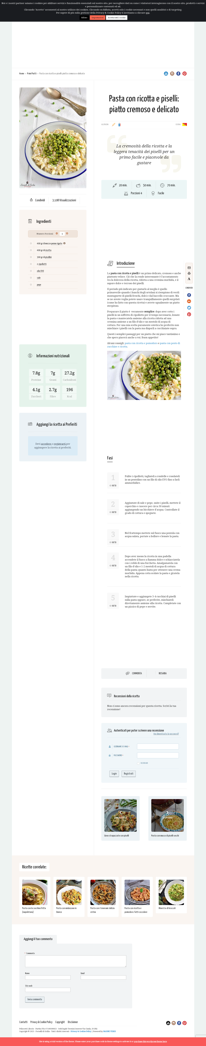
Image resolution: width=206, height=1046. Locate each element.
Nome (27, 973)
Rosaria (163, 673)
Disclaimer (73, 1022)
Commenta (137, 673)
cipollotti (42, 264)
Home (21, 73)
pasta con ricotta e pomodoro (141, 343)
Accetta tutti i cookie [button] (117, 17)
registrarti (60, 444)
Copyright (60, 1022)
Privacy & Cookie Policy (41, 1022)
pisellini (48, 257)
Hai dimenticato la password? (166, 734)
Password (118, 755)
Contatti (23, 1022)
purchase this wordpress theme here (150, 1041)
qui (147, 12)
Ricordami (142, 763)
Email (83, 973)
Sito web (28, 986)
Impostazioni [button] (98, 17)
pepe (39, 285)
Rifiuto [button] (84, 17)
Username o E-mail (121, 747)
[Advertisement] (103, 46)
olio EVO (40, 271)
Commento (30, 953)
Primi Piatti (31, 73)
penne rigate (56, 243)
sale (38, 278)
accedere (46, 444)
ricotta (48, 250)
